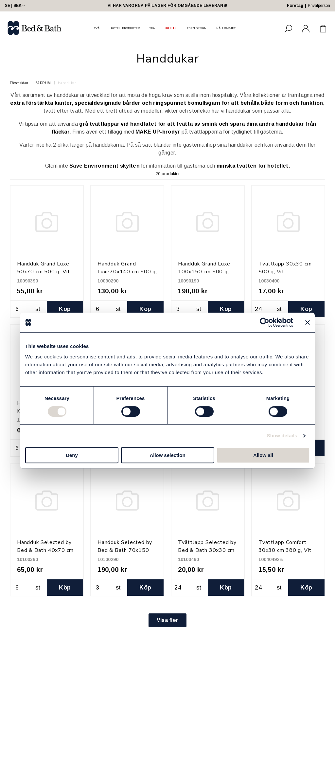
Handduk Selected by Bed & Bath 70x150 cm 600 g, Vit (124, 550)
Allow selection (167, 455)
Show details (282, 435)
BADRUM (43, 83)
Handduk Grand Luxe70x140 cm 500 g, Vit (127, 271)
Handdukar (67, 83)
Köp (65, 309)
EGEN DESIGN (196, 28)
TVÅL (97, 28)
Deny (72, 455)
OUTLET (171, 28)
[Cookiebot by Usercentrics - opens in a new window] (264, 322)
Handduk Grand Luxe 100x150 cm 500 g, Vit (204, 271)
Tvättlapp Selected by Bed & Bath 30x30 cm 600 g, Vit (207, 550)
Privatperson (319, 5)
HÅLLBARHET (226, 28)
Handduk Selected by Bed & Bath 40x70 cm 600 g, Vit (45, 550)
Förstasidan (19, 83)
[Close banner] (307, 322)
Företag (295, 5)
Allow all (263, 455)
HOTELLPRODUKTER (125, 28)
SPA (152, 28)
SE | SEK (15, 5)
